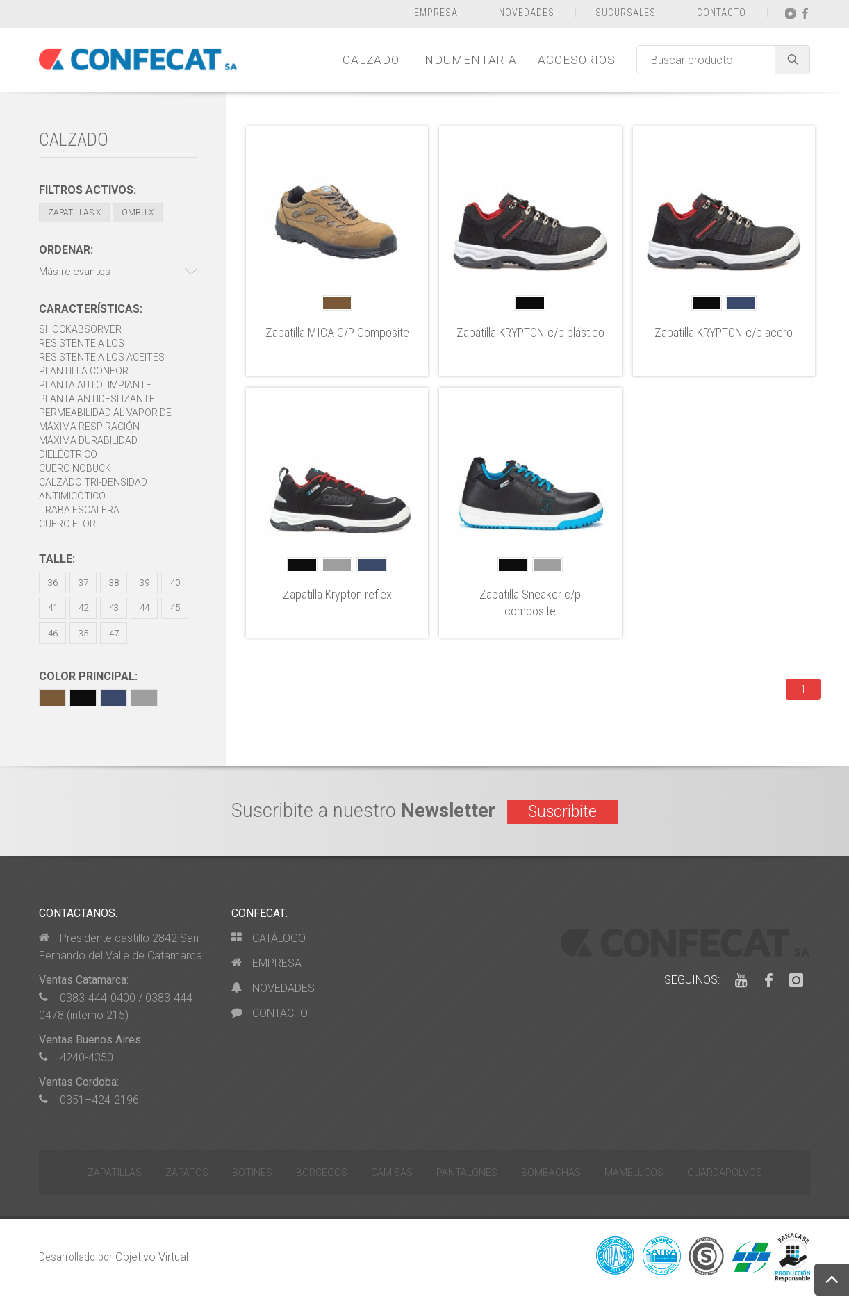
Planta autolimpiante (95, 384)
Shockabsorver (80, 329)
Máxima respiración (89, 426)
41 (53, 607)
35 (83, 633)
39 (144, 582)
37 (83, 582)
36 (53, 582)
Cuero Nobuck (75, 468)
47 (114, 633)
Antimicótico (72, 496)
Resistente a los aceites (102, 357)
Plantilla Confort (86, 371)
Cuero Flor (67, 523)
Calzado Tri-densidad (93, 482)
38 (114, 582)
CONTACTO (721, 12)
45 (175, 607)
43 (114, 607)
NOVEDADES (526, 12)
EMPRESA (436, 12)
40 (175, 582)
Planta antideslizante (97, 398)
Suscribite (562, 811)
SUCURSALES (625, 12)
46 (53, 633)
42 (83, 607)
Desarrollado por (113, 1257)
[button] (118, 272)
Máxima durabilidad (88, 440)
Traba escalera (79, 509)
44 (144, 607)
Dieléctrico (68, 454)
